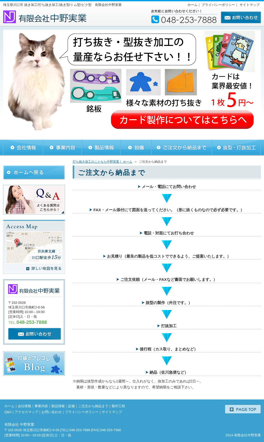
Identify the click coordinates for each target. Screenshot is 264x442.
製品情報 (58, 406)
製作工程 (118, 406)
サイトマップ (250, 5)
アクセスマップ (26, 412)
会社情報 (24, 406)
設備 (71, 406)
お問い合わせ (52, 412)
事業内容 (41, 406)
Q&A (7, 412)
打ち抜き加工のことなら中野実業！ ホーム (102, 161)
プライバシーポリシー (218, 5)
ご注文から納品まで (93, 406)
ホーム (192, 5)
